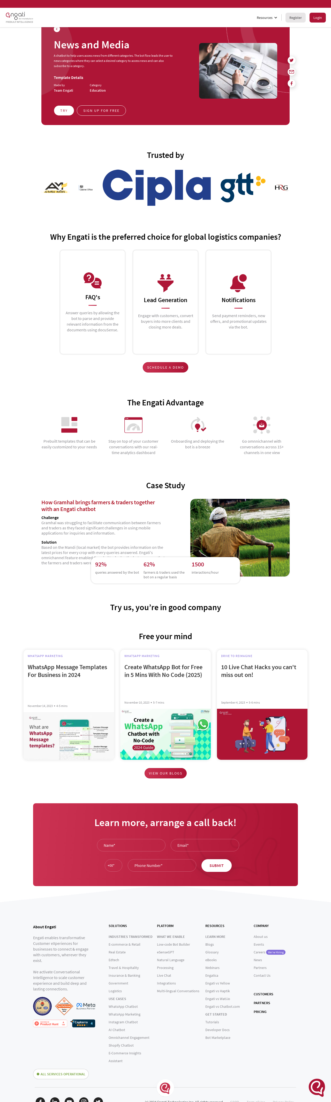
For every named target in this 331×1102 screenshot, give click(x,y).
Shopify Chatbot (121, 1045)
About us (261, 936)
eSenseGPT (165, 952)
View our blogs (165, 773)
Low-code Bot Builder (173, 944)
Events (259, 944)
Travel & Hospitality (124, 967)
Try (64, 110)
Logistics (115, 991)
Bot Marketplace (217, 1037)
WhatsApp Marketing (124, 1014)
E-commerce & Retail (124, 944)
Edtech (114, 960)
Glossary (212, 952)
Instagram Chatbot (123, 1022)
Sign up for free (101, 110)
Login (317, 17)
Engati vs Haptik (217, 991)
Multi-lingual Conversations (178, 991)
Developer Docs (217, 1029)
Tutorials (212, 1022)
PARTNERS (262, 1003)
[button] (267, 17)
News (258, 960)
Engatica (211, 975)
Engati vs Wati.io (217, 998)
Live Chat (164, 975)
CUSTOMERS (263, 994)
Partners (260, 967)
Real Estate (117, 952)
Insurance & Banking (124, 975)
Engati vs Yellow (217, 983)
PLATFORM (165, 926)
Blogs (209, 944)
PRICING (260, 1011)
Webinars (212, 967)
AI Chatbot (117, 1029)
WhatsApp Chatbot (123, 1006)
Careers (269, 952)
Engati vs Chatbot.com (222, 1006)
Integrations (166, 983)
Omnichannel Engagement (129, 1037)
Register (295, 17)
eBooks (211, 960)
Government (118, 983)
